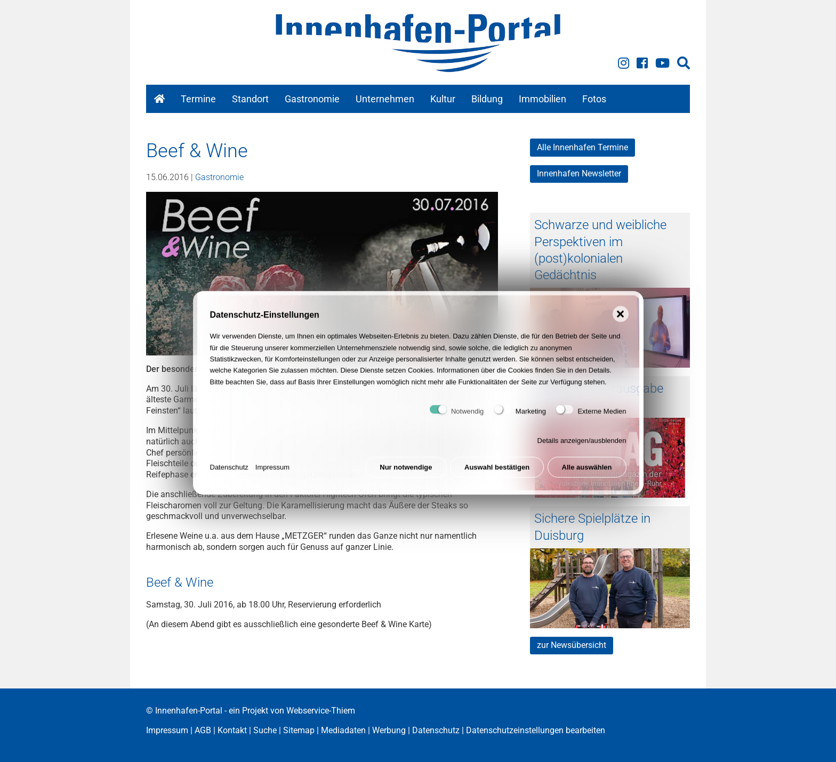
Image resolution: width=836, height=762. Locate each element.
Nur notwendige (406, 477)
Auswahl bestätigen (496, 477)
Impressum (272, 477)
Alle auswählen (587, 477)
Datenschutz (229, 477)
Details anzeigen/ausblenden (581, 450)
